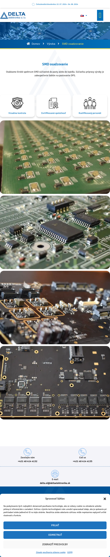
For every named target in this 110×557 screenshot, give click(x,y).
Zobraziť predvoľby (55, 544)
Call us (82, 457)
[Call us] (82, 452)
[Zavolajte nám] (27, 452)
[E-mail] (55, 474)
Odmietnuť (55, 534)
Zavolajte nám (28, 457)
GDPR (69, 552)
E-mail (55, 479)
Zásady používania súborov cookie (51, 552)
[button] (105, 499)
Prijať (55, 525)
